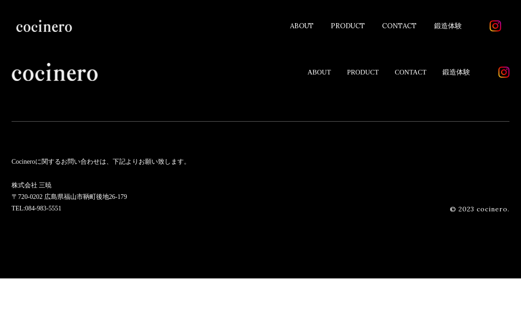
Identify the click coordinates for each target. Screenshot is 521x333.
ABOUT (302, 25)
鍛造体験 (448, 25)
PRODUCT (348, 25)
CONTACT (399, 25)
